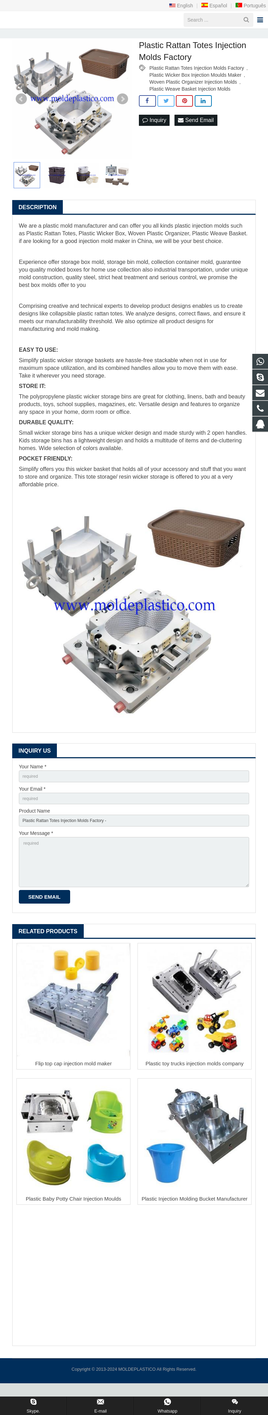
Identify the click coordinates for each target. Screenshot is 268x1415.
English (181, 5)
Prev (21, 116)
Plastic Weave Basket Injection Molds (189, 106)
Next (122, 116)
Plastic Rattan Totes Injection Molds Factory (196, 85)
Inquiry (154, 138)
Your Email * (32, 808)
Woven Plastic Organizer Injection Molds (193, 99)
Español (214, 5)
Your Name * (32, 784)
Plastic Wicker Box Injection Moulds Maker (195, 92)
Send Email (196, 138)
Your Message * (36, 856)
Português (250, 5)
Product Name (34, 832)
